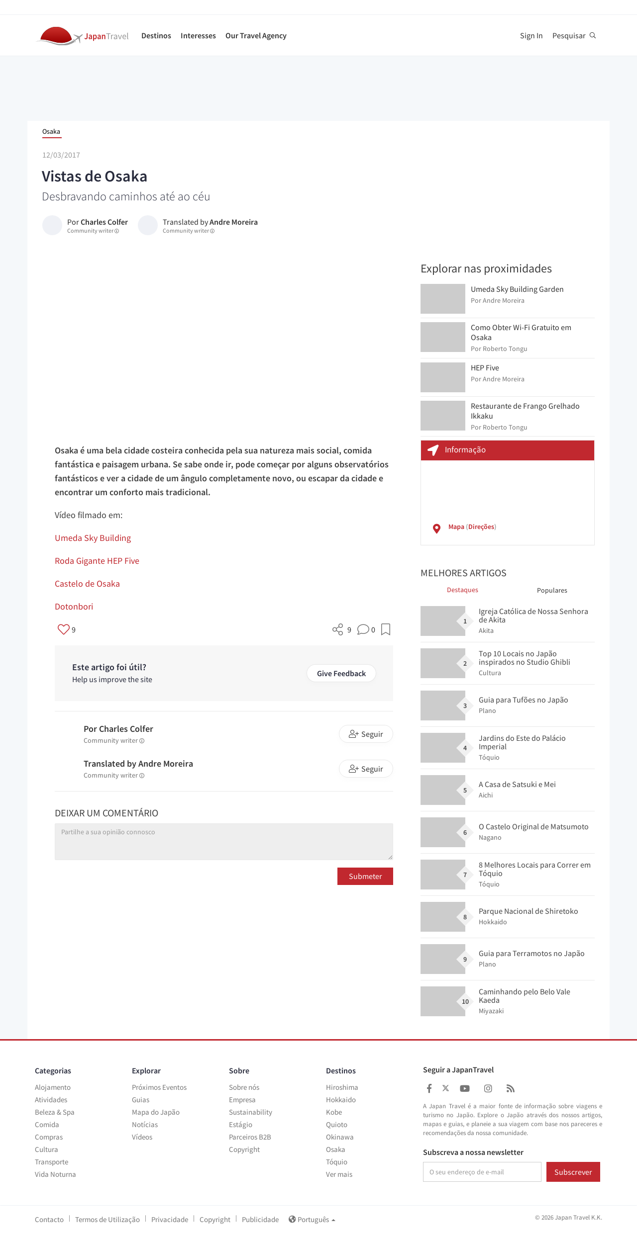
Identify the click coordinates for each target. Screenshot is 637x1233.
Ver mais (339, 1174)
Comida (47, 1124)
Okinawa (340, 1137)
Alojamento (53, 1087)
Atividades (51, 1099)
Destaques (462, 589)
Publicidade (260, 1219)
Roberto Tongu (505, 348)
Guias (140, 1099)
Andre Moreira (234, 222)
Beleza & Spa (55, 1112)
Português (312, 1219)
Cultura (46, 1149)
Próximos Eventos (159, 1087)
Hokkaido (341, 1099)
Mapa (456, 526)
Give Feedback (341, 673)
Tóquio (336, 1161)
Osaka (51, 131)
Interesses (198, 35)
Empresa (242, 1099)
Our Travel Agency (256, 35)
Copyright (244, 1149)
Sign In (531, 35)
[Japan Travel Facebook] (429, 1088)
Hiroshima (342, 1087)
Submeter (365, 876)
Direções (481, 526)
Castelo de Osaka (87, 583)
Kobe (334, 1112)
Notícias (145, 1124)
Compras (49, 1137)
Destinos (156, 35)
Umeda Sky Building (93, 537)
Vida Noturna (55, 1174)
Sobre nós (244, 1087)
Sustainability (250, 1112)
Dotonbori (74, 606)
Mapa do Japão (156, 1112)
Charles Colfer (104, 222)
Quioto (336, 1124)
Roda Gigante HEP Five (97, 560)
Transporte (51, 1161)
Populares (552, 590)
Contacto (49, 1219)
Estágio (240, 1124)
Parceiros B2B (250, 1137)
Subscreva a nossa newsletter (473, 1152)
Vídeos (142, 1137)
